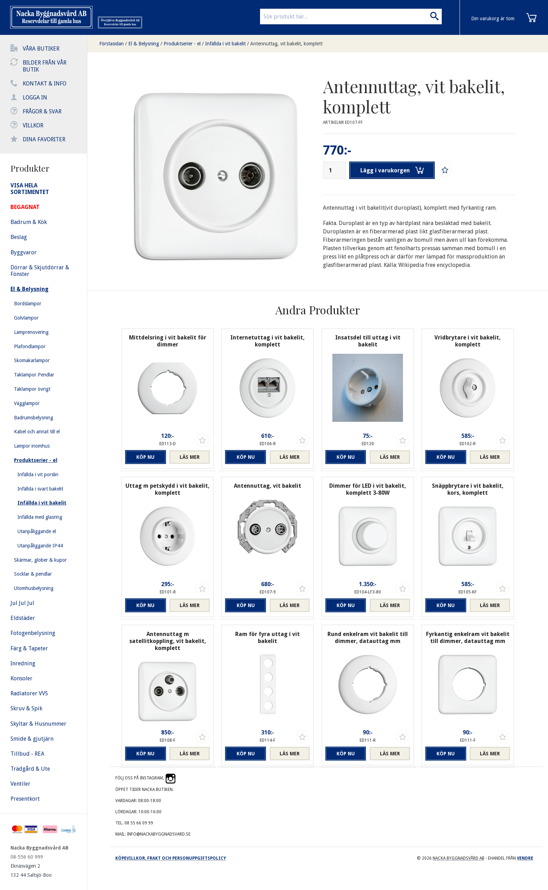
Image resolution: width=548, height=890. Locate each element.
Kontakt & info (44, 83)
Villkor (33, 125)
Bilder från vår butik (44, 66)
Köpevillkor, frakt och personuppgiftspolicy (170, 858)
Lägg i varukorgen (392, 170)
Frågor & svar (42, 111)
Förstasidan (111, 43)
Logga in (35, 97)
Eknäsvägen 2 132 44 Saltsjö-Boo (31, 870)
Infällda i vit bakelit (225, 43)
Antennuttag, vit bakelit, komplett (286, 43)
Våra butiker (41, 48)
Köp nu (145, 457)
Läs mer (190, 457)
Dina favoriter (44, 139)
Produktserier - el (182, 43)
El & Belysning (143, 43)
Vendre (525, 858)
